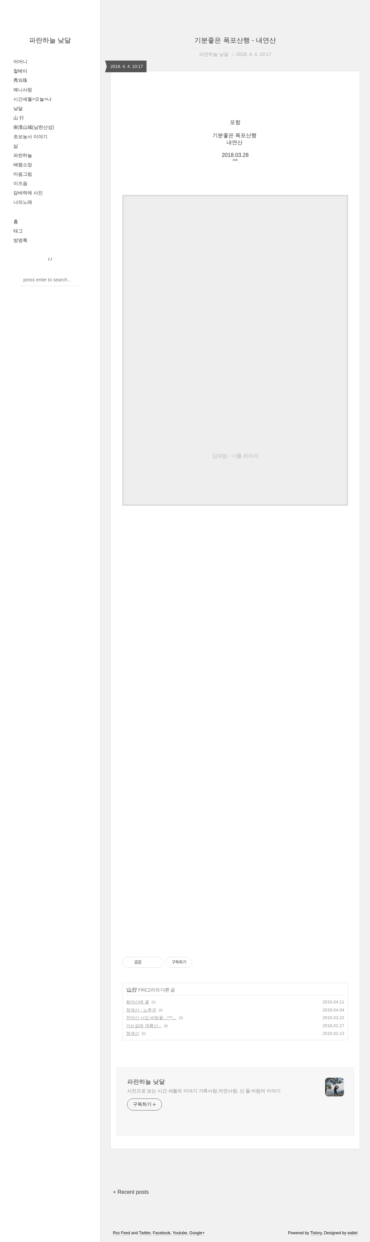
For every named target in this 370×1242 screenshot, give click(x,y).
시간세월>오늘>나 (32, 99)
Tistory (316, 1233)
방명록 (20, 240)
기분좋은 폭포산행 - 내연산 (235, 40)
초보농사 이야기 (30, 136)
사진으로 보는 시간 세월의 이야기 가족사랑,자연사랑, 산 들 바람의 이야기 (204, 1090)
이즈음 (20, 183)
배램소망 (22, 164)
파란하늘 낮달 (50, 40)
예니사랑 (22, 89)
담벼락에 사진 (28, 192)
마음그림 (22, 174)
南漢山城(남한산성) (33, 127)
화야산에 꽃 (137, 1001)
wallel (353, 1233)
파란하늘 (22, 155)
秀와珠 (20, 80)
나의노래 (22, 202)
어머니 (20, 61)
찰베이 (20, 71)
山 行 (18, 117)
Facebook (162, 1233)
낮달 (18, 108)
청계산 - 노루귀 (141, 1009)
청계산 (132, 1033)
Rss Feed (121, 1233)
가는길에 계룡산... (143, 1025)
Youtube (180, 1233)
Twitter (145, 1233)
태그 (18, 231)
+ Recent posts (131, 1192)
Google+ (197, 1233)
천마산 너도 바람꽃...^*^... (151, 1017)
